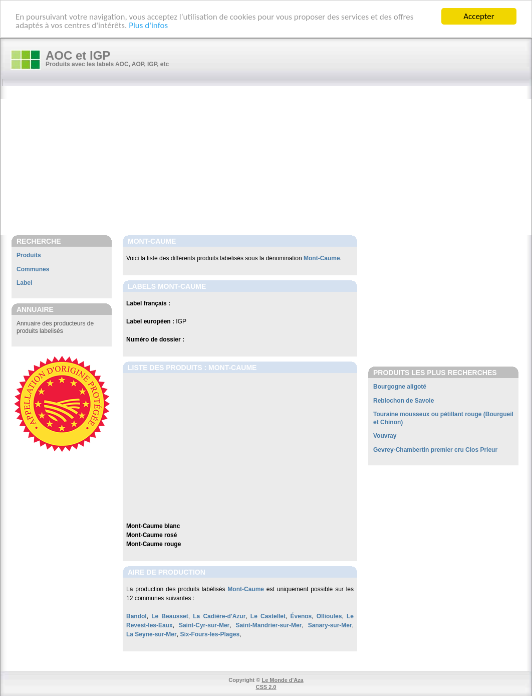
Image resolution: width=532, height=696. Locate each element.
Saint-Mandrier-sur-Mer (268, 625)
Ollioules (329, 616)
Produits (29, 255)
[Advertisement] (271, 161)
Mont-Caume (322, 258)
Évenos (301, 616)
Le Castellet (268, 616)
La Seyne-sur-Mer (151, 634)
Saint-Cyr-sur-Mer (204, 625)
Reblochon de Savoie (403, 400)
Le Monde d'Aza (282, 680)
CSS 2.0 (266, 687)
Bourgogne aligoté (399, 386)
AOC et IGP (78, 55)
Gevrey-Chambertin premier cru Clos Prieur (435, 449)
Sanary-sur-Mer (330, 625)
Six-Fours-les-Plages (209, 634)
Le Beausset (169, 616)
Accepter (478, 16)
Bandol (136, 616)
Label (24, 282)
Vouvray (384, 435)
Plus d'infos (148, 25)
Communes (33, 269)
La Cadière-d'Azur (219, 616)
